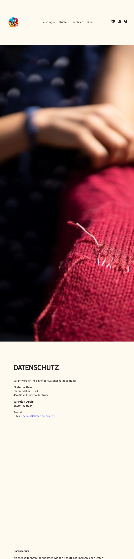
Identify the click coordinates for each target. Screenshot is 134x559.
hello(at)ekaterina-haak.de (39, 416)
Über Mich (77, 22)
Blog (90, 22)
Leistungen (49, 22)
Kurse (63, 22)
